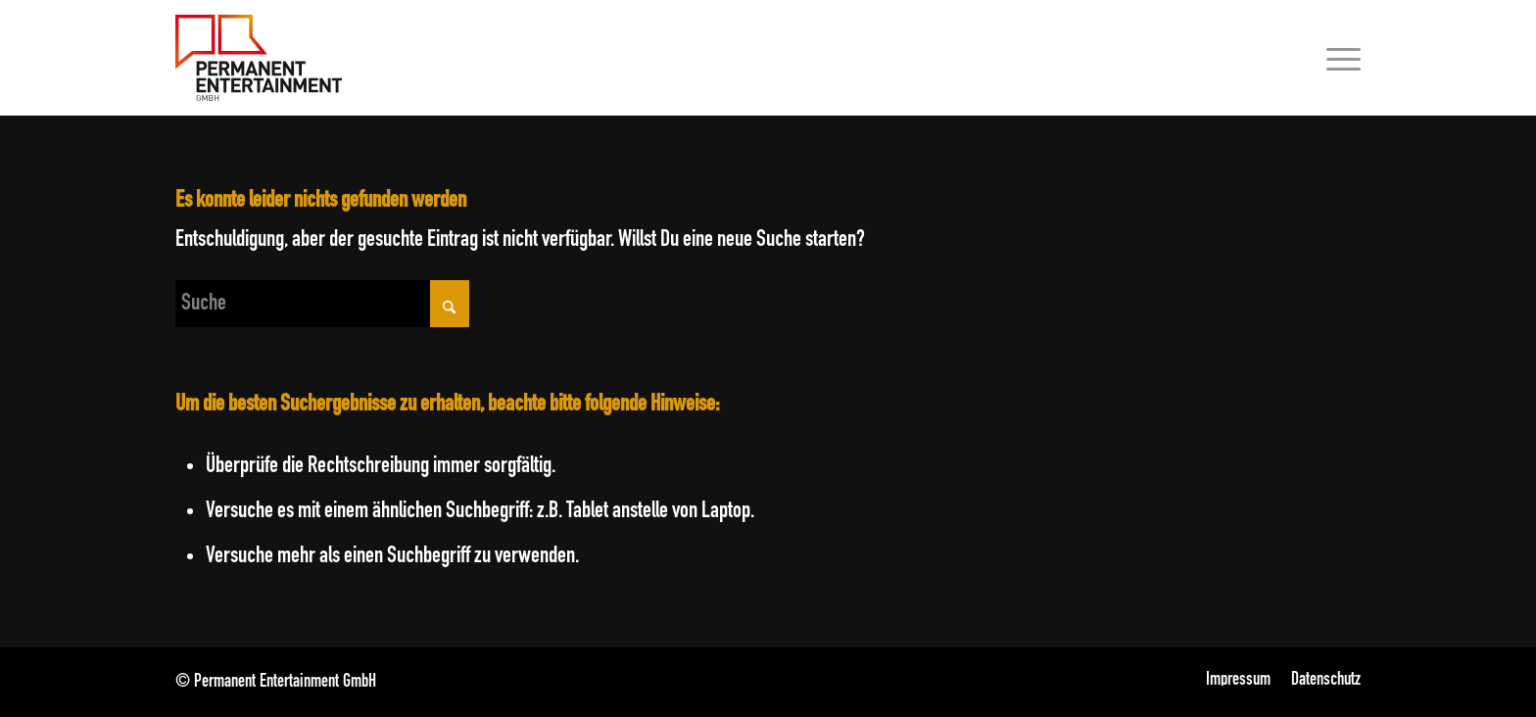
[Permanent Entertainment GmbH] (258, 58)
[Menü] (1337, 58)
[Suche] (322, 303)
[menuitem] (1337, 58)
